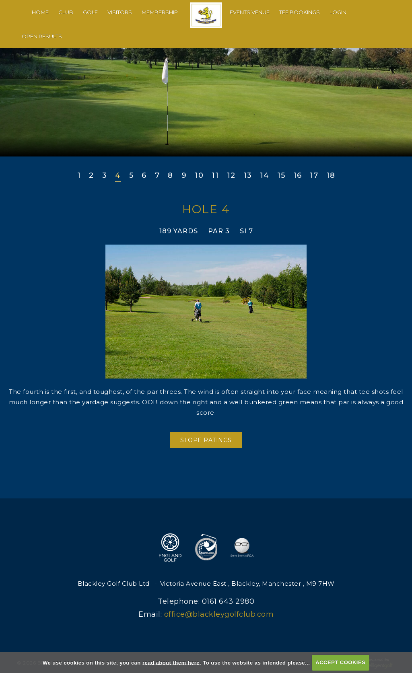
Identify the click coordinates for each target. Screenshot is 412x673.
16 (297, 175)
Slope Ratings (206, 440)
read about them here (171, 662)
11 (215, 175)
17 (314, 175)
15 (281, 175)
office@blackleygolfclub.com (219, 614)
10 (199, 175)
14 (264, 175)
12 (231, 175)
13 (247, 175)
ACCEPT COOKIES (340, 662)
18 (330, 175)
